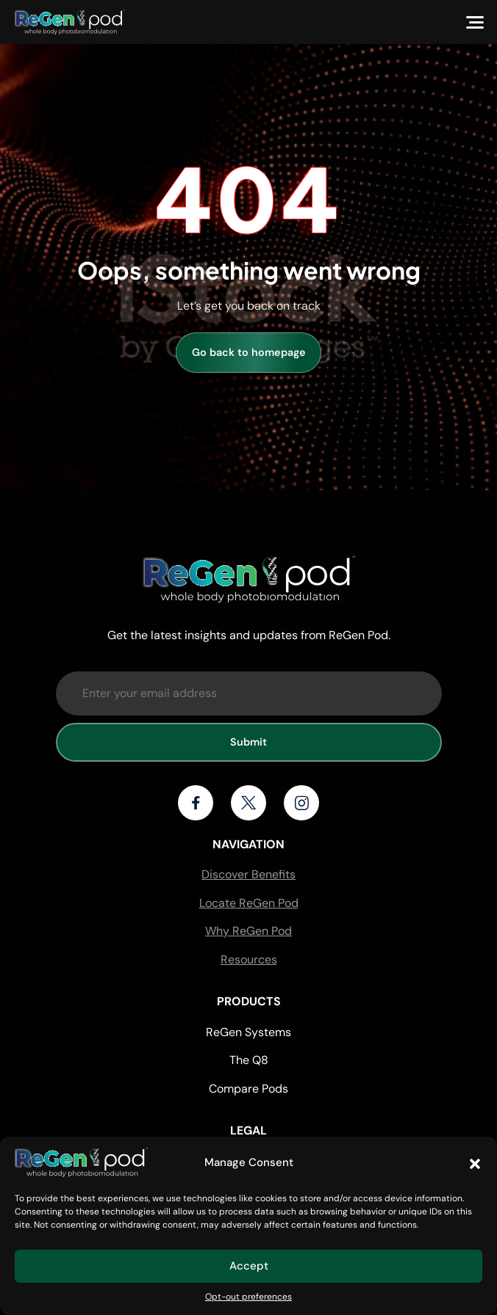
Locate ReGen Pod (248, 903)
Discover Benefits (248, 874)
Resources (249, 959)
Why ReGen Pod (248, 931)
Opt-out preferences (248, 1297)
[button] (475, 1162)
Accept (248, 1265)
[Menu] (475, 22)
